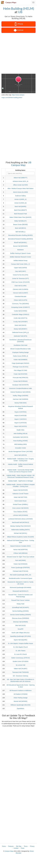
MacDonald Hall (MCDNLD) (20, 522)
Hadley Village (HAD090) (20, 395)
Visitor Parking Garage (20, 697)
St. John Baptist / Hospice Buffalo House (20, 643)
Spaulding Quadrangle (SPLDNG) (20, 636)
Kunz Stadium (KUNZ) (20, 511)
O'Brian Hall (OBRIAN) (20, 553)
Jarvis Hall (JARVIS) (20, 455)
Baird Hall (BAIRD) (20, 206)
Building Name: (20, 170)
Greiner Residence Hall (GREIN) (20, 392)
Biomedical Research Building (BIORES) (20, 239)
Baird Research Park (20, 213)
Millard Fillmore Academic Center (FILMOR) (20, 537)
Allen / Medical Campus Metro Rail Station (20, 188)
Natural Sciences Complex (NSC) (20, 546)
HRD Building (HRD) (20, 444)
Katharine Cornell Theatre (20, 493)
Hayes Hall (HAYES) (20, 426)
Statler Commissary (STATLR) (20, 658)
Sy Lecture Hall (20, 665)
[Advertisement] (18, 53)
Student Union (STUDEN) (20, 661)
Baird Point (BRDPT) (20, 210)
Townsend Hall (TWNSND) (20, 672)
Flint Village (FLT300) (20, 370)
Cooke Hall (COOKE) (20, 311)
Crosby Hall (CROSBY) (20, 321)
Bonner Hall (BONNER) (20, 246)
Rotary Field (20, 604)
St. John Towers (20, 650)
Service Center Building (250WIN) (20, 614)
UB (20, 12)
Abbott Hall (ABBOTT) (20, 177)
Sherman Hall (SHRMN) (20, 622)
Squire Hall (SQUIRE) (20, 640)
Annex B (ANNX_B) (21, 203)
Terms (26, 846)
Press (22, 848)
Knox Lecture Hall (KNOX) (20, 508)
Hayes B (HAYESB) (21, 415)
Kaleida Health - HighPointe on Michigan (20, 481)
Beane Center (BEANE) (20, 224)
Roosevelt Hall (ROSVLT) (20, 591)
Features (11, 846)
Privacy (32, 846)
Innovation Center (20, 448)
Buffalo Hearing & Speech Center (20, 253)
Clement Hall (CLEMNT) (20, 293)
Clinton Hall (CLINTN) (20, 300)
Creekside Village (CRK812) (20, 314)
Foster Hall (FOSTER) (20, 374)
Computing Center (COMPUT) (20, 307)
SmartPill (20, 629)
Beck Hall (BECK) (20, 228)
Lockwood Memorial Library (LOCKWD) (20, 519)
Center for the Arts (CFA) (20, 275)
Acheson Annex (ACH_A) (20, 181)
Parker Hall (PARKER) (20, 564)
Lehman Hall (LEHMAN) (20, 515)
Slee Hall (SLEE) (20, 625)
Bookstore (20, 249)
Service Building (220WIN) (20, 611)
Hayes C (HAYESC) (20, 419)
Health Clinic (20, 430)
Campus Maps (10, 2)
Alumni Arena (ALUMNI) (20, 192)
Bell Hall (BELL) (20, 231)
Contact (16, 848)
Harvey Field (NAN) (20, 403)
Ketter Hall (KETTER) (20, 497)
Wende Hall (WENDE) (20, 701)
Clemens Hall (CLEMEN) (20, 289)
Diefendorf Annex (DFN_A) (20, 332)
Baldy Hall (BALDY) (21, 221)
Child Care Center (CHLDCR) (20, 282)
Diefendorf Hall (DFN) (20, 336)
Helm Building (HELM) (18, 8)
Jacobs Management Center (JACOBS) (20, 451)
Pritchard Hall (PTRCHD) (20, 571)
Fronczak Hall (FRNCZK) (20, 377)
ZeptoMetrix (20, 708)
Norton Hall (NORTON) (20, 549)
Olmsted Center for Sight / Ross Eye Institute (20, 557)
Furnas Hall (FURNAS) (21, 381)
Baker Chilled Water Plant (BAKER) (20, 217)
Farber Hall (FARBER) (20, 359)
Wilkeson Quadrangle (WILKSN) (20, 705)
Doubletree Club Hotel (20, 345)
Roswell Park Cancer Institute (20, 600)
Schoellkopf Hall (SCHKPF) (20, 607)
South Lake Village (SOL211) (20, 632)
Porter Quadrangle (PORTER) (20, 567)
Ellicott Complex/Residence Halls (20, 349)
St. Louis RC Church (20, 654)
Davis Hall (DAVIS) (20, 325)
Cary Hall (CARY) (20, 271)
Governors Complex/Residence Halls (20, 388)
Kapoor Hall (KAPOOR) (20, 490)
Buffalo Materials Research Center (20, 257)
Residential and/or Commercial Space (20, 578)
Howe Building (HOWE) (20, 441)
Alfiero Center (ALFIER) (20, 185)
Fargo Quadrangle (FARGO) (20, 363)
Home (4, 846)
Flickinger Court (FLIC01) (20, 367)
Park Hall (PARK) (20, 560)
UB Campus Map (21, 163)
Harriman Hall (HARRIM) (20, 399)
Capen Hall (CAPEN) (20, 267)
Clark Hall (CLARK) (20, 285)
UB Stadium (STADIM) (20, 694)
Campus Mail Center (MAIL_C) (20, 264)
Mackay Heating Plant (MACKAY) (20, 526)
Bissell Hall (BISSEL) (20, 242)
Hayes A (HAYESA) (20, 412)
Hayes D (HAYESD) (20, 423)
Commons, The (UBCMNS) (20, 303)
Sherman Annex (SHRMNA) (20, 618)
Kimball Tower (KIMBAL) (20, 504)
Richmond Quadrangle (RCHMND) (20, 587)
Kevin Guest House (20, 501)
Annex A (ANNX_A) (20, 199)
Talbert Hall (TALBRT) (20, 668)
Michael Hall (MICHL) (20, 533)
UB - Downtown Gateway (20, 676)
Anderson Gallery (20, 195)
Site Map (18, 846)
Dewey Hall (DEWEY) (20, 329)
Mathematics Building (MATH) (20, 529)
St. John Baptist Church (20, 647)
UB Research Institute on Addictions (20, 690)
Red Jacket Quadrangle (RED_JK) (20, 575)
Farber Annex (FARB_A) (20, 356)
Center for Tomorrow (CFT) (20, 278)
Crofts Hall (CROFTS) (20, 318)
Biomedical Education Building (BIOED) (20, 235)
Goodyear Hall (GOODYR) (20, 385)
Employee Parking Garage (20, 352)
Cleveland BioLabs (20, 296)
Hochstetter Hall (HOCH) (20, 437)
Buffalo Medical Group (20, 260)
